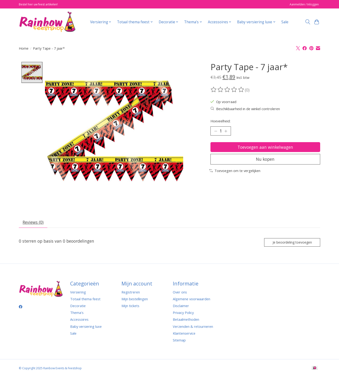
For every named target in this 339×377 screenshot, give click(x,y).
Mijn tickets (130, 306)
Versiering (78, 292)
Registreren (130, 292)
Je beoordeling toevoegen (292, 242)
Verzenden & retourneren (193, 326)
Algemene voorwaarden (191, 299)
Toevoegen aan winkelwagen (265, 147)
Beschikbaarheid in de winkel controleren (245, 108)
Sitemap (179, 340)
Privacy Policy (183, 313)
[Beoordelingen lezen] (227, 90)
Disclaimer (181, 306)
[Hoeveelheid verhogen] (226, 131)
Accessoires (79, 319)
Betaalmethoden (186, 319)
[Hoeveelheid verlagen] (215, 131)
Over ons (180, 292)
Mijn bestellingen (134, 299)
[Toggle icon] (307, 22)
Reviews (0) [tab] (33, 222)
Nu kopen (265, 159)
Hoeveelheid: (220, 121)
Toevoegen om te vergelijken (234, 171)
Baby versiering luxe (86, 326)
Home (23, 48)
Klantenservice (184, 333)
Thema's (77, 313)
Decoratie (78, 306)
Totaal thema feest (85, 299)
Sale (284, 22)
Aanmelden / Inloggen (304, 4)
